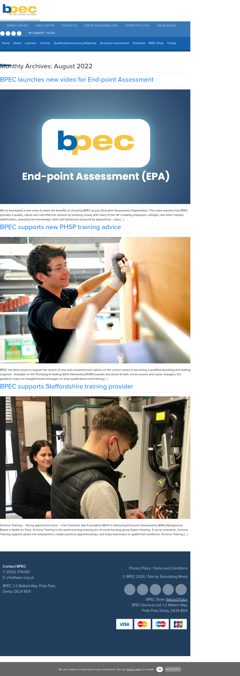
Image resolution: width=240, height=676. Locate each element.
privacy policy (134, 669)
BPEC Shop (156, 43)
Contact (69, 26)
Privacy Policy (140, 568)
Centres (45, 43)
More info (173, 669)
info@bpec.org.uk (20, 577)
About (17, 43)
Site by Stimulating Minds (168, 576)
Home (6, 43)
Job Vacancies (165, 26)
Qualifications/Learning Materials (75, 43)
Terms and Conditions (170, 568)
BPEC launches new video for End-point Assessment (77, 79)
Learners (30, 43)
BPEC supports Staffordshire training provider (66, 386)
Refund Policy (177, 599)
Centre (45, 26)
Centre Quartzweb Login (101, 26)
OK (159, 669)
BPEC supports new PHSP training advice (61, 227)
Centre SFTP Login (137, 26)
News (5, 58)
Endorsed (139, 43)
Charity (171, 43)
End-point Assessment (114, 43)
